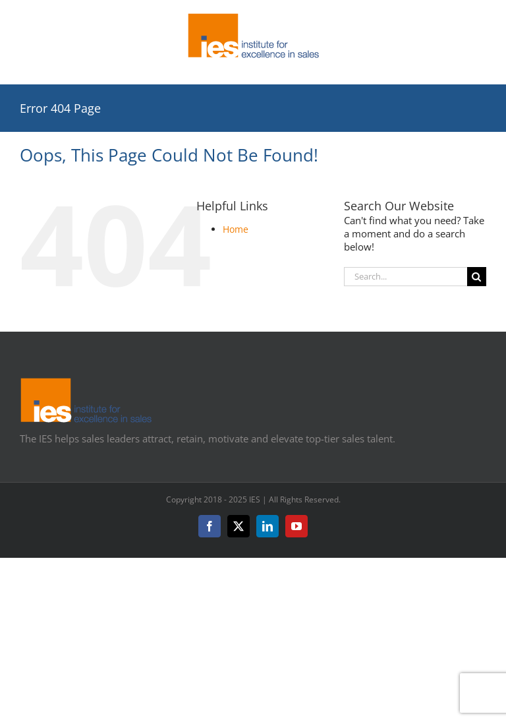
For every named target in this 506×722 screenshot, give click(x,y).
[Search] (476, 276)
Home (235, 229)
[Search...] (405, 276)
